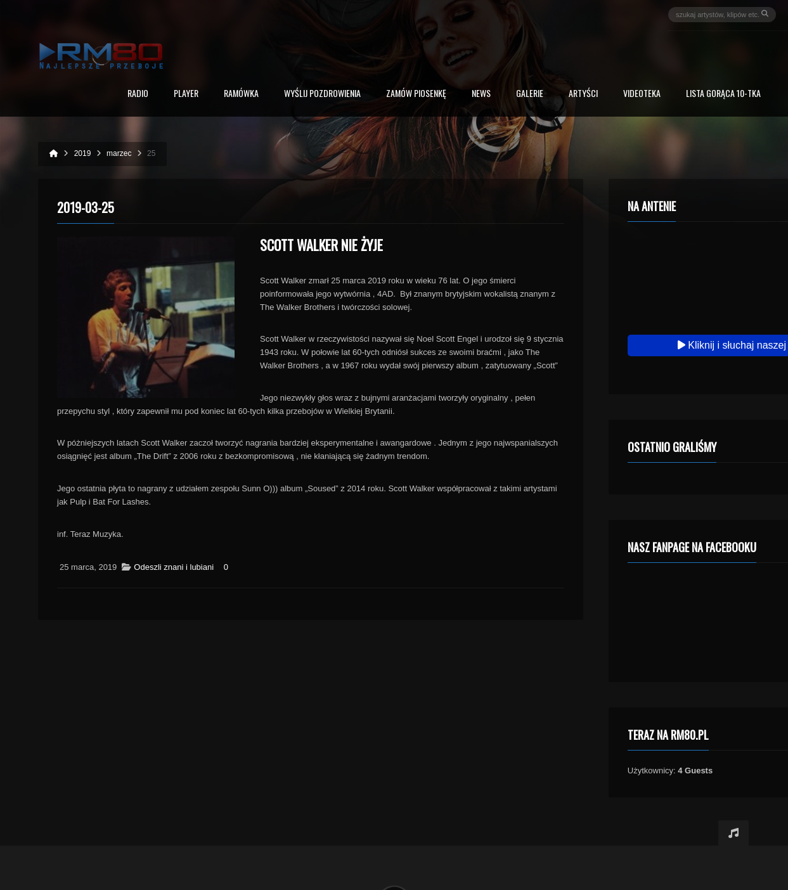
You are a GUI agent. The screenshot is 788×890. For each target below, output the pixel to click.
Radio (137, 94)
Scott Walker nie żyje (321, 245)
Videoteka (642, 94)
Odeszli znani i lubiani (174, 567)
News (481, 94)
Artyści (583, 94)
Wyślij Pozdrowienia (322, 94)
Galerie (529, 94)
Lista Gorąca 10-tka (723, 94)
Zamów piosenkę (416, 94)
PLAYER (186, 94)
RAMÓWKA (241, 94)
